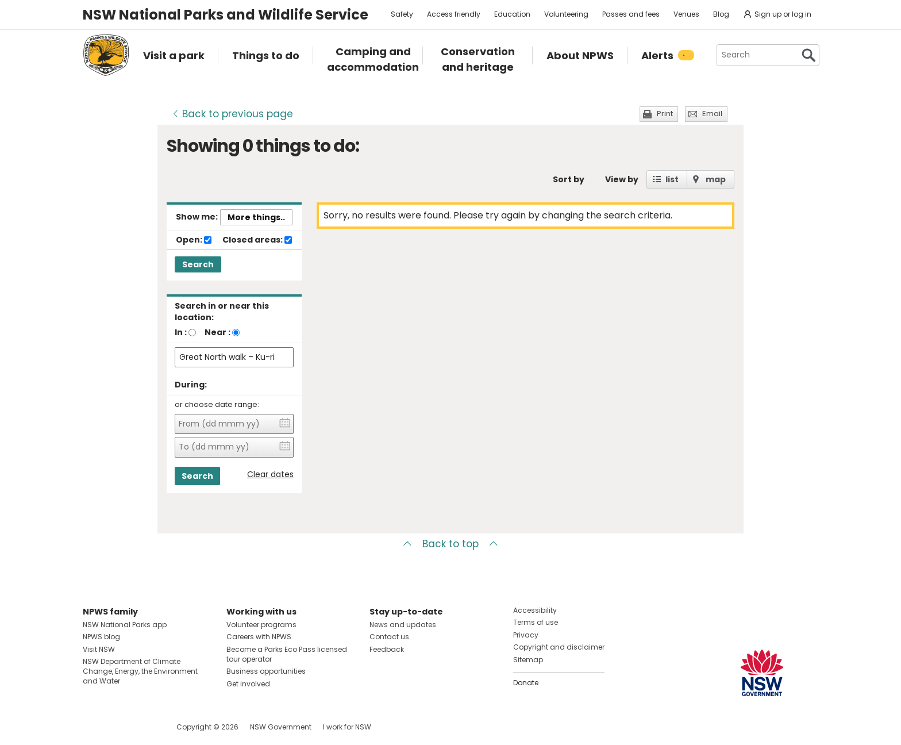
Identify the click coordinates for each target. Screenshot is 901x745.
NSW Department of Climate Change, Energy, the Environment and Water (140, 671)
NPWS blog (101, 637)
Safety (402, 14)
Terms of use (535, 622)
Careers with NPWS (258, 637)
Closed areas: (257, 240)
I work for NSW (347, 727)
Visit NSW (99, 649)
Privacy (525, 635)
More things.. (256, 217)
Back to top (450, 544)
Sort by (568, 179)
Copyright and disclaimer (558, 647)
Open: (193, 240)
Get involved (248, 684)
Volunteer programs (261, 624)
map (716, 179)
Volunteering (566, 14)
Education (512, 14)
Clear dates (270, 474)
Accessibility (535, 610)
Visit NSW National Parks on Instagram (118, 727)
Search (198, 264)
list (672, 179)
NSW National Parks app (125, 624)
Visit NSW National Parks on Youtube (142, 727)
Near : (217, 332)
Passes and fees (631, 14)
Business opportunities (266, 671)
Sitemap (528, 660)
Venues (686, 14)
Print (665, 113)
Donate (525, 683)
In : (181, 332)
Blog (721, 14)
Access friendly (453, 14)
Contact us (389, 637)
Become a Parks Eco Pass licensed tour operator (286, 654)
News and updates (402, 624)
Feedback (386, 649)
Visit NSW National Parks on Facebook (93, 727)
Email (712, 113)
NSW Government (280, 727)
